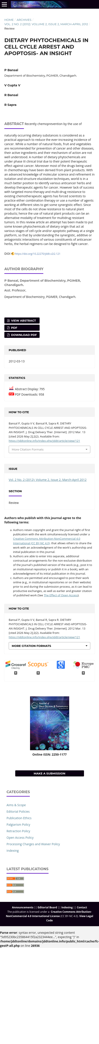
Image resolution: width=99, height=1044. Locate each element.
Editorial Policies (18, 811)
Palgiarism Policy (18, 824)
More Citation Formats (28, 449)
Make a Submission (49, 773)
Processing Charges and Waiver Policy (33, 844)
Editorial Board (47, 907)
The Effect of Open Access (61, 595)
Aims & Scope (16, 805)
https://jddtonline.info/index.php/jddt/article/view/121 (44, 441)
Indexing (13, 850)
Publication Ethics (19, 818)
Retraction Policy (18, 831)
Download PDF (23, 335)
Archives (24, 19)
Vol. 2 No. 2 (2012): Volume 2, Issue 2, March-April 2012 (46, 24)
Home (9, 19)
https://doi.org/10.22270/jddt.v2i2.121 (37, 253)
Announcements (22, 907)
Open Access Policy (20, 837)
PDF (13, 327)
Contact (82, 907)
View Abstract (23, 320)
